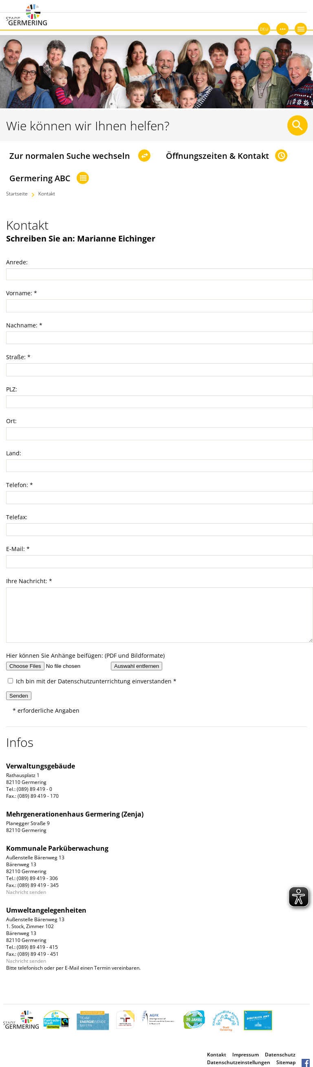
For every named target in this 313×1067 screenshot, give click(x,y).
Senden (18, 696)
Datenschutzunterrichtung (94, 681)
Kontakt (46, 193)
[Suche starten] (297, 125)
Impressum (245, 1054)
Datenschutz (280, 1054)
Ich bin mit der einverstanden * (92, 681)
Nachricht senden (26, 892)
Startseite (17, 193)
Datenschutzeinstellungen (238, 1062)
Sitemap (285, 1062)
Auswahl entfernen (136, 666)
